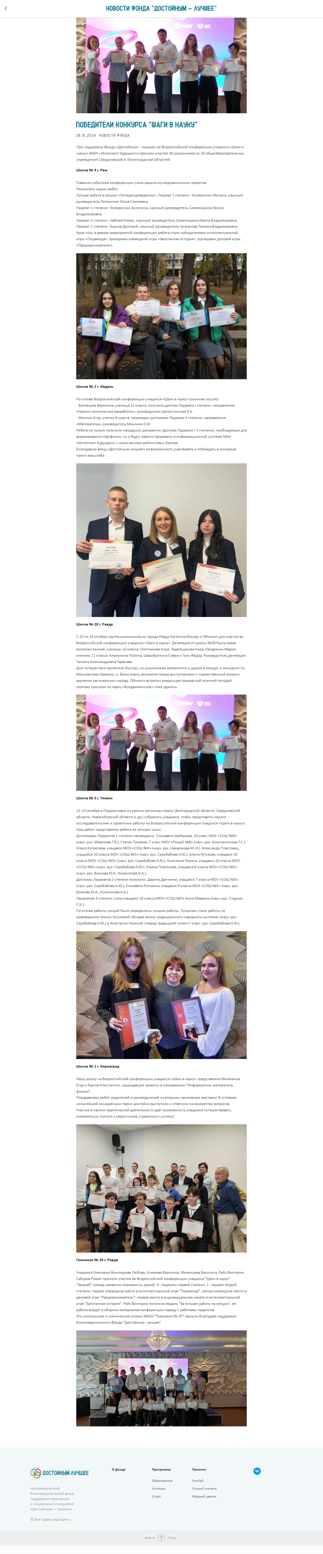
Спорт (156, 1505)
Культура (158, 1497)
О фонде (119, 1478)
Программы (161, 1478)
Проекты (199, 1478)
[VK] (257, 1482)
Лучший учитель (204, 1497)
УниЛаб (198, 1489)
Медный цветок (204, 1505)
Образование (162, 1489)
